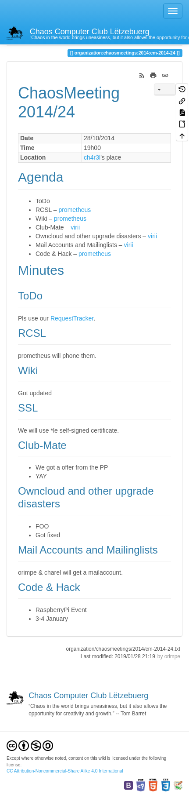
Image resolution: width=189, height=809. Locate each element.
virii (75, 227)
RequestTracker (71, 318)
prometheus (74, 209)
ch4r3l (92, 157)
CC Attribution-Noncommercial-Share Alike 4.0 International (65, 771)
